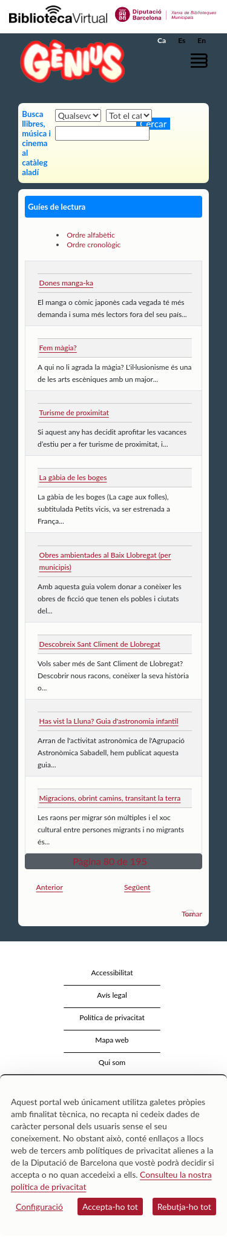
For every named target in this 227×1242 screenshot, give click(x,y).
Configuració (39, 1206)
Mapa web (111, 1039)
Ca (161, 40)
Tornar (192, 913)
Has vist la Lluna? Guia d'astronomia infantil (109, 721)
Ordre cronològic (93, 244)
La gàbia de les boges (73, 477)
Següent (137, 887)
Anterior (49, 887)
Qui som (112, 1062)
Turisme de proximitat (74, 412)
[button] (201, 60)
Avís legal (112, 995)
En (201, 40)
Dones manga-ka (66, 282)
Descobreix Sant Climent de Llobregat (99, 644)
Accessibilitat (112, 972)
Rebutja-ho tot (184, 1206)
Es (181, 40)
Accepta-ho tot (110, 1206)
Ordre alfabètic (91, 234)
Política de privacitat (112, 1017)
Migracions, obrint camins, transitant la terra (110, 798)
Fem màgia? (58, 347)
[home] (69, 61)
